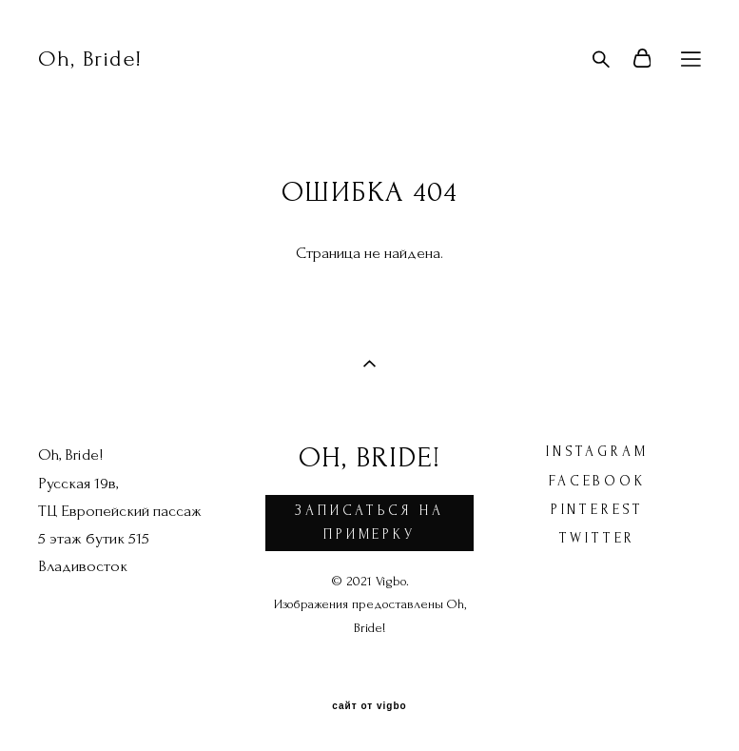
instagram (597, 452)
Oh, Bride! (90, 59)
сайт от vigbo (369, 706)
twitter (597, 538)
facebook (597, 481)
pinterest (597, 510)
